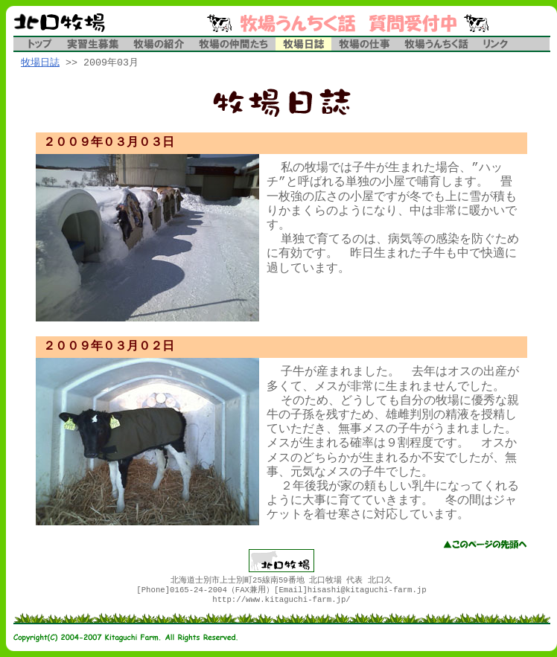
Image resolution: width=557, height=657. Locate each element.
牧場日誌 (40, 63)
